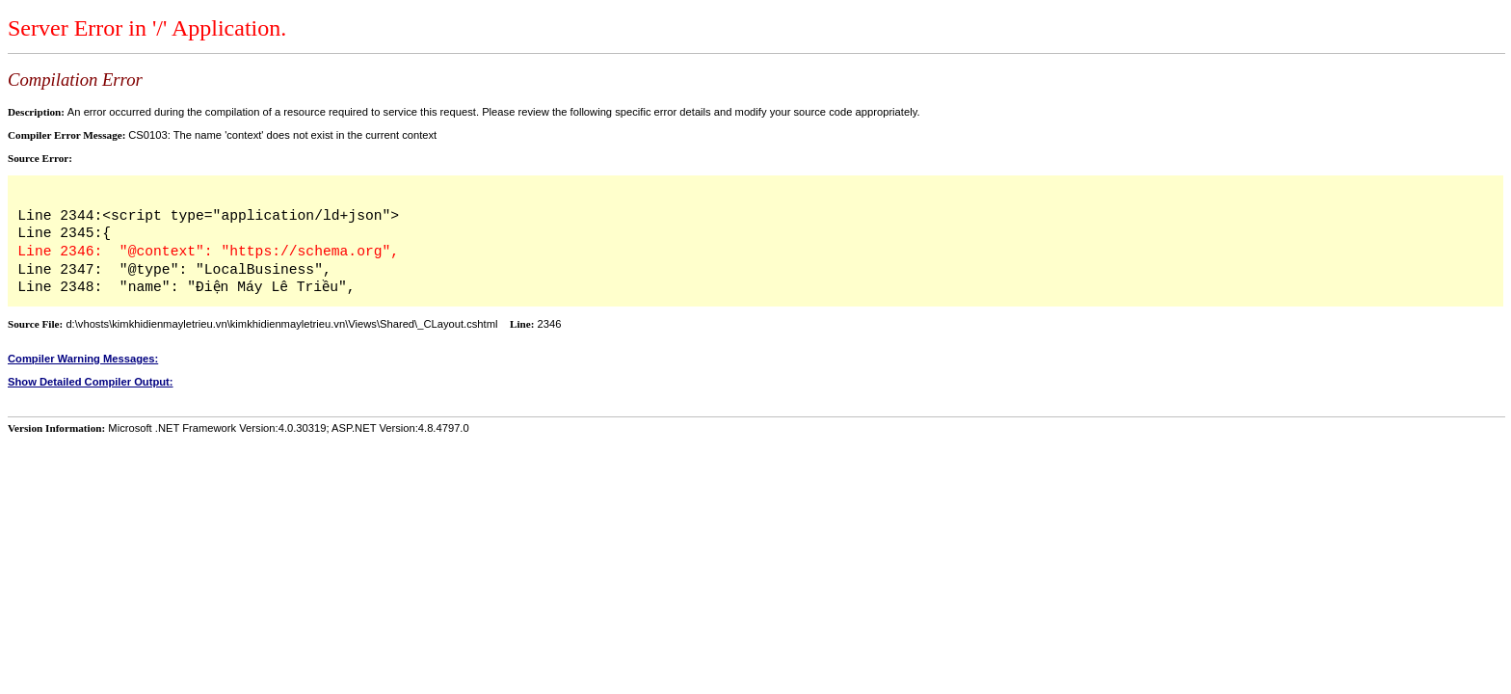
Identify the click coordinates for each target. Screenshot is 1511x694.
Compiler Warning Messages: (83, 358)
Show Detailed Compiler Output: (90, 381)
